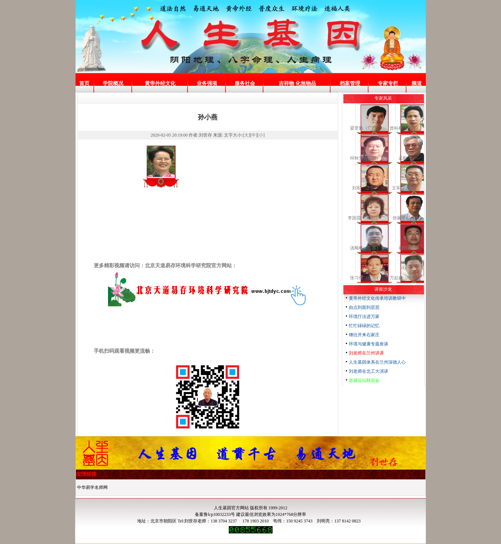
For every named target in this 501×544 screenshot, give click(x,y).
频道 (417, 83)
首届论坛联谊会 (364, 380)
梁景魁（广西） (365, 128)
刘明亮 (405, 247)
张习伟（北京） (365, 277)
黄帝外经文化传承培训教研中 (377, 298)
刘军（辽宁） (365, 188)
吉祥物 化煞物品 (297, 83)
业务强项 (207, 83)
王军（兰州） (405, 188)
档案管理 (350, 83)
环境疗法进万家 (364, 316)
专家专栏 (388, 83)
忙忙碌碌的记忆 (364, 325)
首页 (84, 83)
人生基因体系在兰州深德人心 (377, 362)
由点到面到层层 (364, 307)
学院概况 (113, 83)
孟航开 (405, 158)
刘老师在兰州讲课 (366, 353)
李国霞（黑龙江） (365, 218)
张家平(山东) (405, 218)
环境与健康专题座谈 (368, 343)
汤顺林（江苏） (365, 247)
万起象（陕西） (405, 277)
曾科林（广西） (405, 128)
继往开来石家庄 (364, 334)
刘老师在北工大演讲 (368, 371)
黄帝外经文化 (160, 83)
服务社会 (245, 83)
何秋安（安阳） (365, 158)
